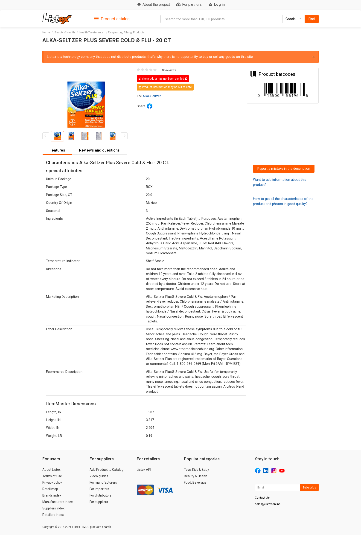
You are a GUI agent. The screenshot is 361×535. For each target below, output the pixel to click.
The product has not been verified (163, 78)
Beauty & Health (65, 32)
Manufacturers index (57, 502)
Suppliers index (53, 508)
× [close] (313, 57)
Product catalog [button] (112, 19)
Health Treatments (91, 32)
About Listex (51, 469)
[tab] (112, 18)
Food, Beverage (195, 482)
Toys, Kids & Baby (196, 469)
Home (46, 32)
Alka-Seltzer (152, 96)
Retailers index (53, 515)
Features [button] (57, 150)
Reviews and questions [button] (99, 150)
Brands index (51, 495)
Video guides (99, 476)
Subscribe (309, 487)
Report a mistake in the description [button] (283, 169)
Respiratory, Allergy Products (126, 32)
